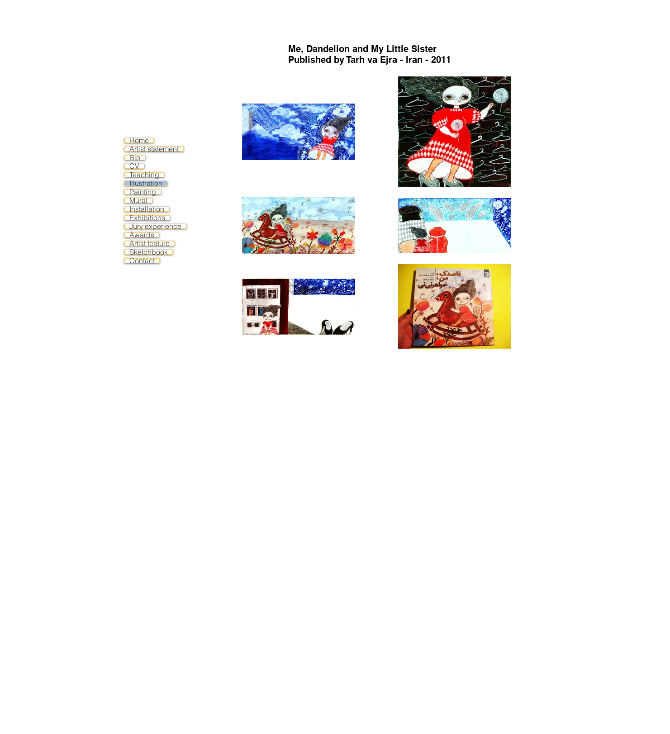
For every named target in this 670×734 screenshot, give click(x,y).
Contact (142, 261)
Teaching (144, 175)
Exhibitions (147, 218)
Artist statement (154, 149)
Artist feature (149, 244)
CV (134, 166)
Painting (142, 192)
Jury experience (155, 226)
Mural (138, 201)
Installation (146, 209)
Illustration (145, 183)
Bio (134, 158)
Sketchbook (148, 252)
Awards (141, 235)
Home (139, 140)
